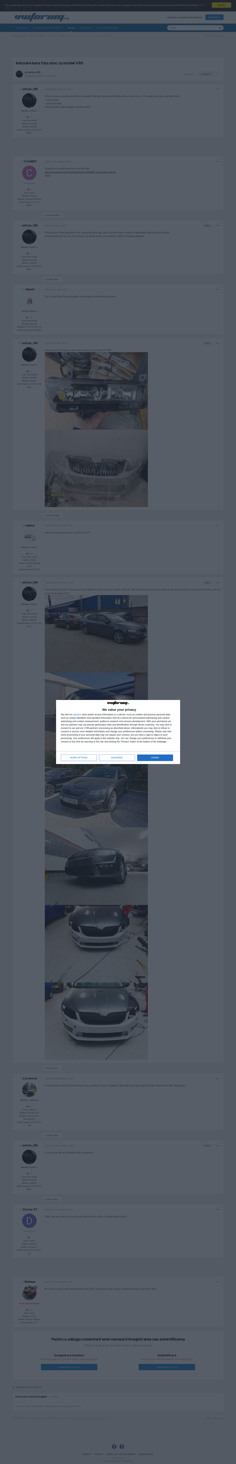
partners (77, 715)
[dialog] (118, 732)
